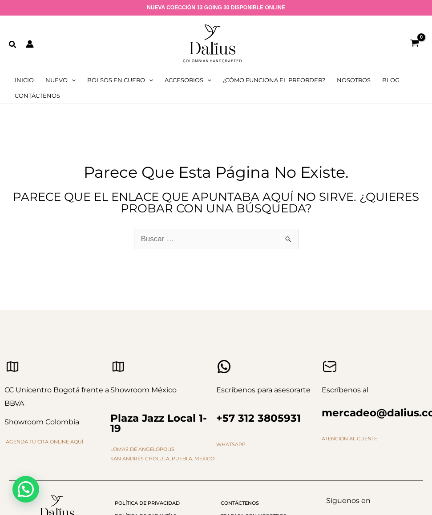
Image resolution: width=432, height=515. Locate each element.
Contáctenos (37, 95)
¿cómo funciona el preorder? (273, 80)
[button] (13, 45)
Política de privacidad (147, 503)
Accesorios (188, 80)
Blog (391, 80)
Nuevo (60, 80)
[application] (72, 80)
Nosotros (354, 80)
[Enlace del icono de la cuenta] (30, 44)
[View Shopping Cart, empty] (414, 44)
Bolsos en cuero (120, 80)
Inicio (24, 80)
